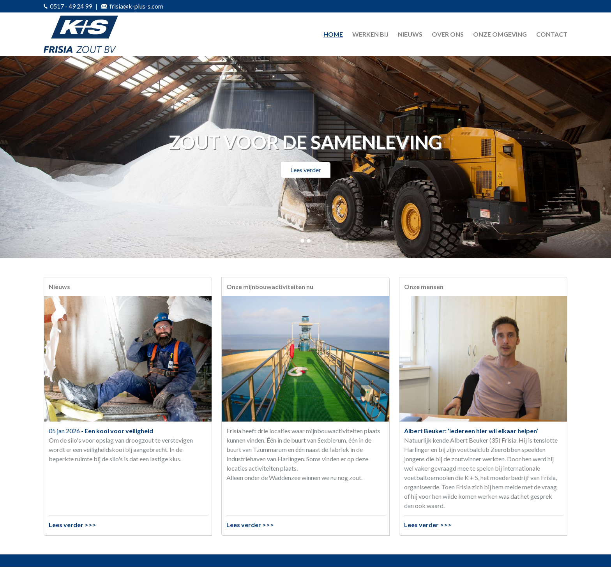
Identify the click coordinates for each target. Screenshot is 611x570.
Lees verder (305, 169)
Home (333, 34)
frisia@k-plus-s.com (132, 6)
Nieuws (410, 34)
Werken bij (370, 34)
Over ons (448, 34)
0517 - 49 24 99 (68, 6)
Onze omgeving (500, 34)
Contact (551, 34)
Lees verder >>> (72, 524)
